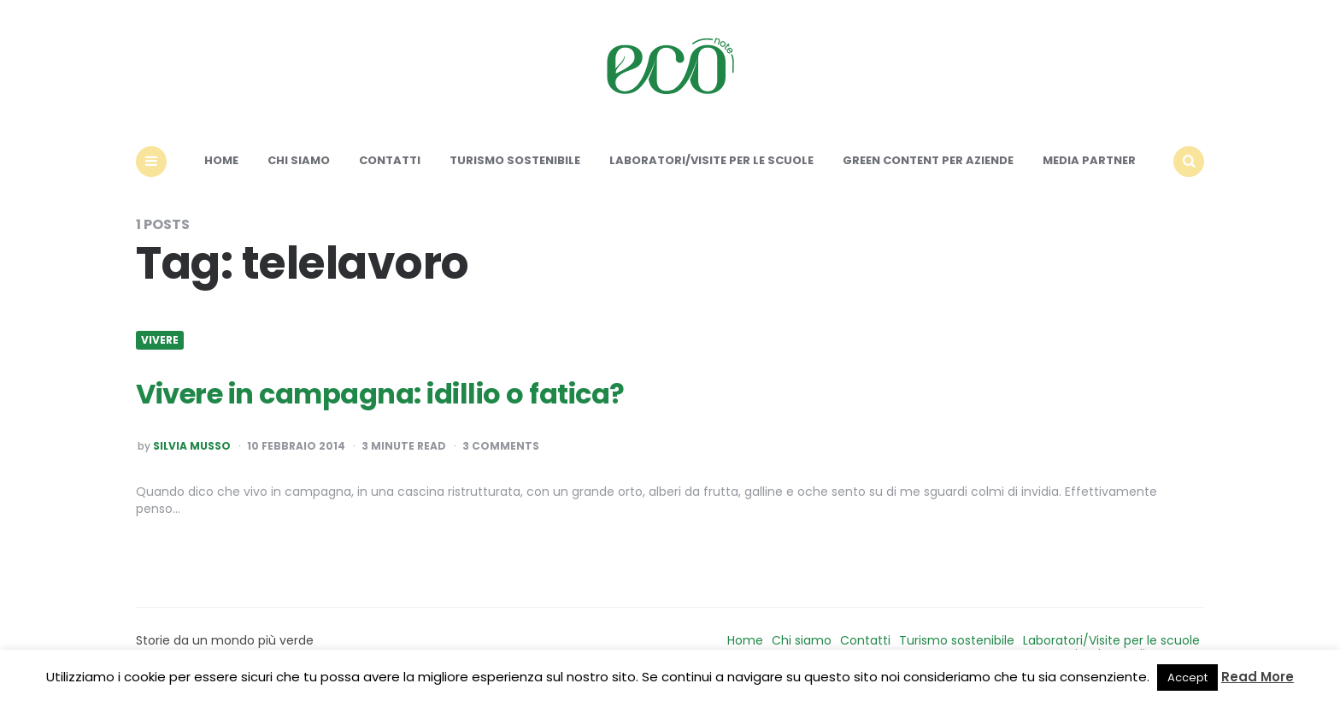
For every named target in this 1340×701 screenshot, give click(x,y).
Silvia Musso (192, 446)
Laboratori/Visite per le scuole (711, 160)
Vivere (160, 340)
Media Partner (1089, 160)
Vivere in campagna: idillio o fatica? (380, 393)
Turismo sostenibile (515, 160)
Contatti (389, 160)
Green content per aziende (928, 160)
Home (221, 160)
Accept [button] (1187, 677)
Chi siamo (298, 160)
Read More (1257, 677)
